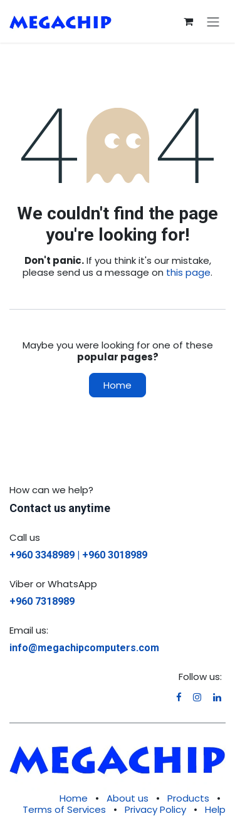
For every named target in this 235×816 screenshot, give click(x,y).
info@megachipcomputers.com (84, 648)
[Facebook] (179, 697)
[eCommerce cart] (188, 21)
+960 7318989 (42, 601)
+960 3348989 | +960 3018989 (78, 555)
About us (128, 798)
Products (188, 798)
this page (188, 272)
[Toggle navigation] (213, 21)
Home (117, 385)
